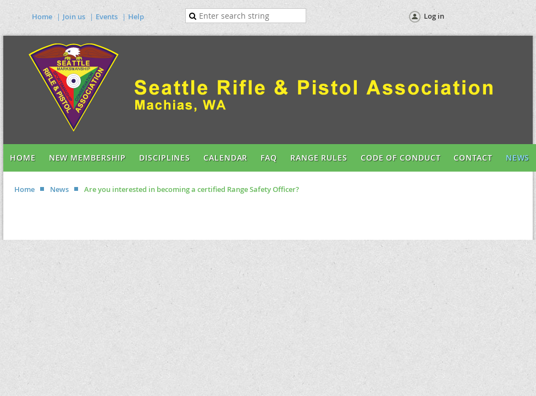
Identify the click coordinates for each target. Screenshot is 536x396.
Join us (74, 16)
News (59, 189)
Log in (434, 16)
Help (136, 16)
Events (107, 16)
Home (42, 16)
